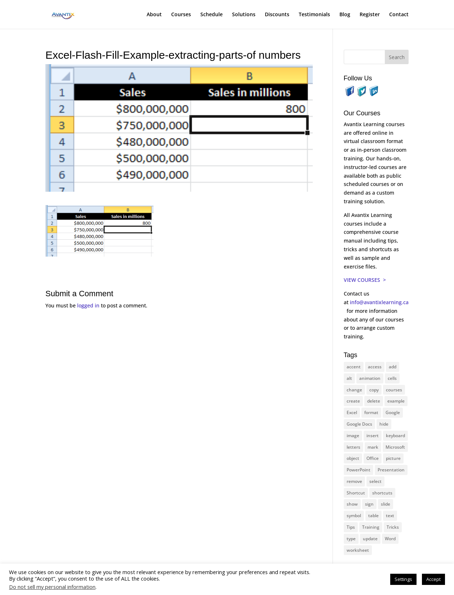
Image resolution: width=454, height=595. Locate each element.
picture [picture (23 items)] (393, 458)
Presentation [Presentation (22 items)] (391, 470)
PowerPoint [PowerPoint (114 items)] (358, 470)
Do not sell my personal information (52, 586)
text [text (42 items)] (390, 515)
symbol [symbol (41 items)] (354, 515)
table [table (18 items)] (373, 515)
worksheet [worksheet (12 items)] (358, 550)
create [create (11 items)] (353, 401)
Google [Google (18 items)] (393, 412)
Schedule (211, 15)
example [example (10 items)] (396, 401)
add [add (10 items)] (392, 367)
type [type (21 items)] (351, 539)
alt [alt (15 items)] (349, 378)
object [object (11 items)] (353, 458)
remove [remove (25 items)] (354, 481)
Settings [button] (403, 579)
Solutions (243, 15)
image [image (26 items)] (353, 435)
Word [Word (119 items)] (390, 539)
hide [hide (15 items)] (383, 424)
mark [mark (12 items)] (373, 447)
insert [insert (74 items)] (372, 435)
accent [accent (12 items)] (354, 367)
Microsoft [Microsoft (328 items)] (395, 447)
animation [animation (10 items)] (369, 378)
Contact (399, 15)
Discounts (277, 15)
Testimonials (314, 15)
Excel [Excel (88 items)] (352, 412)
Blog (344, 15)
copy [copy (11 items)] (374, 390)
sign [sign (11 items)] (369, 504)
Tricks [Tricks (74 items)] (393, 527)
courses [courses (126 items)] (394, 390)
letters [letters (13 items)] (353, 447)
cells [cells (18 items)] (392, 378)
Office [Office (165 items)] (372, 458)
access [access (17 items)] (375, 367)
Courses (181, 15)
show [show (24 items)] (352, 504)
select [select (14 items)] (375, 481)
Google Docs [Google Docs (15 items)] (359, 424)
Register (370, 15)
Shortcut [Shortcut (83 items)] (356, 493)
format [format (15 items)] (371, 412)
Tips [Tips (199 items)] (351, 527)
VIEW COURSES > (365, 279)
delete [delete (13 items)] (373, 401)
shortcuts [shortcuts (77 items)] (382, 493)
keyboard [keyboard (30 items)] (395, 435)
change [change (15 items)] (354, 390)
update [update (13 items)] (370, 539)
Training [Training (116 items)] (370, 527)
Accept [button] (433, 579)
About (154, 15)
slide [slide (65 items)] (385, 504)
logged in (88, 305)
